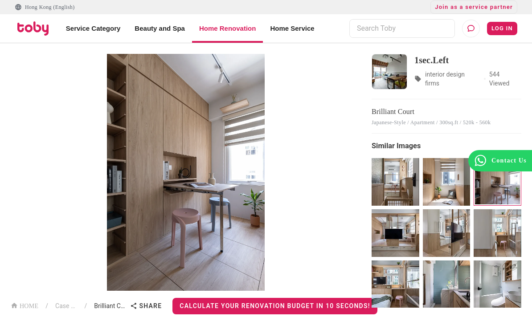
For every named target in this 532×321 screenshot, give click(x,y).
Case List (66, 305)
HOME (24, 305)
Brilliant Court (110, 305)
